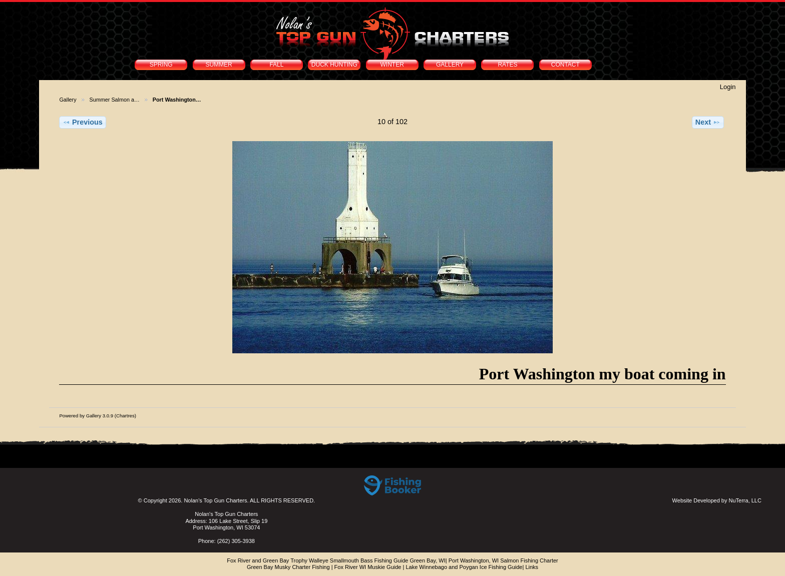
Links (531, 567)
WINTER (392, 64)
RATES (507, 64)
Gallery (67, 100)
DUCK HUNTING (334, 64)
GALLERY (450, 64)
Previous (83, 122)
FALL (276, 64)
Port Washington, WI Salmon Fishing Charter (503, 560)
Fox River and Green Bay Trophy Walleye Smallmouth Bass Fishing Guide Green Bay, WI (336, 560)
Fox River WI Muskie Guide (368, 567)
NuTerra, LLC (745, 500)
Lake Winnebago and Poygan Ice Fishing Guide (464, 567)
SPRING (161, 64)
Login (728, 87)
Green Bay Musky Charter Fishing (288, 567)
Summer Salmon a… (115, 100)
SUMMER (218, 64)
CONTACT (565, 64)
